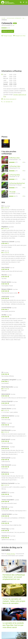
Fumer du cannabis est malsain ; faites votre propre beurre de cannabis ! (14, 601)
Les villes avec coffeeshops (14, 18)
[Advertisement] (14, 53)
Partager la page (6, 35)
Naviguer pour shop (19, 35)
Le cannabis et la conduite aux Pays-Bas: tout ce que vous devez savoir (13, 625)
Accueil (3, 18)
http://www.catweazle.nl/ (9, 99)
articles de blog (11, 553)
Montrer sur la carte (8, 31)
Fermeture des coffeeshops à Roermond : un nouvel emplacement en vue (14, 577)
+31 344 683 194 (7, 102)
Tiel (23, 18)
